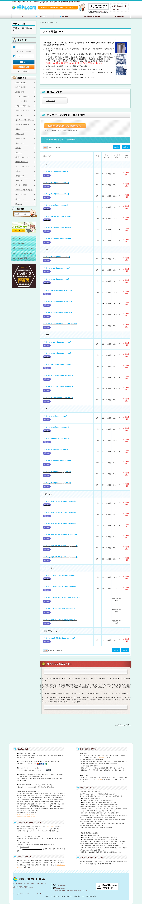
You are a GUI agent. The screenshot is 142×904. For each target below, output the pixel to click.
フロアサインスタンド (24, 190)
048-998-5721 (24, 846)
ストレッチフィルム (23, 166)
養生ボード (19, 199)
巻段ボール (19, 180)
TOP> (42, 22)
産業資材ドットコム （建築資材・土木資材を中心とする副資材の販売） (75, 896)
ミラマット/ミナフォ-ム (24, 120)
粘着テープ (19, 176)
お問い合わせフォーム (71, 130)
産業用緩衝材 (20, 82)
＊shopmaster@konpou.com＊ (32, 849)
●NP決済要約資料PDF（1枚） (26, 816)
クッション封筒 (21, 101)
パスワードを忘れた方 (23, 71)
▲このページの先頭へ (123, 725)
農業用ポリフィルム (23, 110)
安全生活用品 (20, 194)
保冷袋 (18, 148)
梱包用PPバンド (21, 162)
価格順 (116, 147)
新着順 (125, 147)
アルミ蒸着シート (22, 124)
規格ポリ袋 (19, 134)
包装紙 (18, 171)
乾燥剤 (18, 129)
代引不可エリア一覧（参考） (55, 774)
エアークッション (22, 96)
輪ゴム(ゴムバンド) (23, 157)
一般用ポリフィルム (23, 106)
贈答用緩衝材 (20, 87)
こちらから (31, 757)
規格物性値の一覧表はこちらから (93, 69)
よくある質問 (49, 826)
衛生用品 (18, 152)
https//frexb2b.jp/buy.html (25, 814)
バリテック (50, 101)
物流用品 (18, 204)
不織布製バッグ (21, 138)
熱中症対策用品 (21, 185)
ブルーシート (20, 115)
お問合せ (101, 757)
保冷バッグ (19, 143)
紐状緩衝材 (19, 92)
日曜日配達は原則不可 (120, 761)
